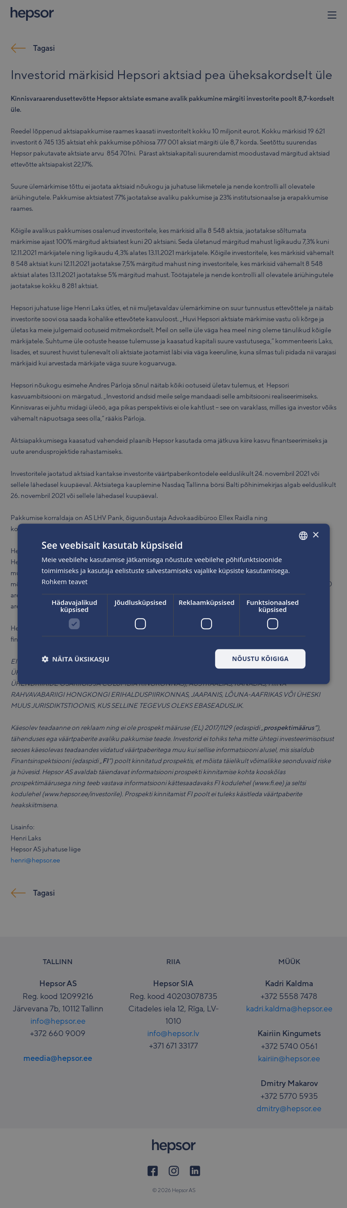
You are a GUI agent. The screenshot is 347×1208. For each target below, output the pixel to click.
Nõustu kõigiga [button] (260, 658)
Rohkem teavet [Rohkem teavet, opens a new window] (64, 581)
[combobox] (303, 535)
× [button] (315, 535)
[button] (75, 659)
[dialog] (173, 604)
